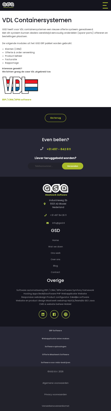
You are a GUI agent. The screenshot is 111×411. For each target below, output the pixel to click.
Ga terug (55, 117)
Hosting (28, 293)
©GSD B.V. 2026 (55, 371)
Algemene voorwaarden (55, 382)
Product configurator (58, 297)
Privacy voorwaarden (55, 394)
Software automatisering (30, 290)
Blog (55, 265)
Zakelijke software (79, 297)
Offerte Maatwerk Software (55, 354)
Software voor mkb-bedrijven (55, 362)
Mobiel (67, 304)
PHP (59, 293)
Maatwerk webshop (56, 300)
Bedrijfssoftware (47, 293)
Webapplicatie (69, 293)
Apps (35, 293)
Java (92, 300)
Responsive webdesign (33, 297)
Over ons (55, 259)
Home (55, 240)
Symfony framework (83, 290)
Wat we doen (55, 246)
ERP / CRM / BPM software (16, 99)
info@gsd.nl (58, 222)
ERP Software (55, 330)
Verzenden (72, 166)
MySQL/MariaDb (76, 300)
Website (82, 293)
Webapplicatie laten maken (55, 338)
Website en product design (30, 300)
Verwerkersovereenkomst (55, 405)
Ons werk (55, 252)
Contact (55, 272)
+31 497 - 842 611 (59, 149)
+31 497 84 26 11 (58, 215)
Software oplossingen (55, 346)
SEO (87, 300)
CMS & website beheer (51, 304)
